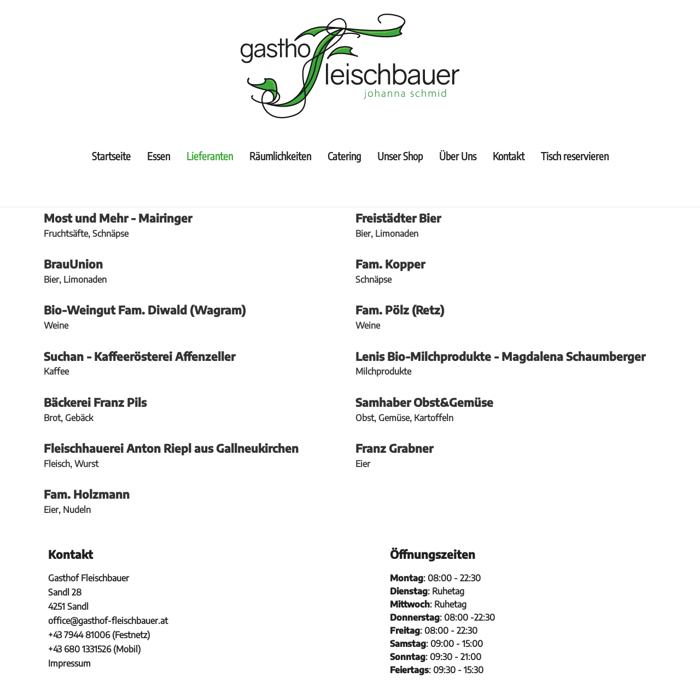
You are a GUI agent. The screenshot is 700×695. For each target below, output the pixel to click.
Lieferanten (209, 155)
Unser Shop (400, 155)
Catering (344, 155)
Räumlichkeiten (280, 155)
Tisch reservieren (575, 155)
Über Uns (457, 155)
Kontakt (508, 155)
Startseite (111, 155)
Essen (158, 155)
